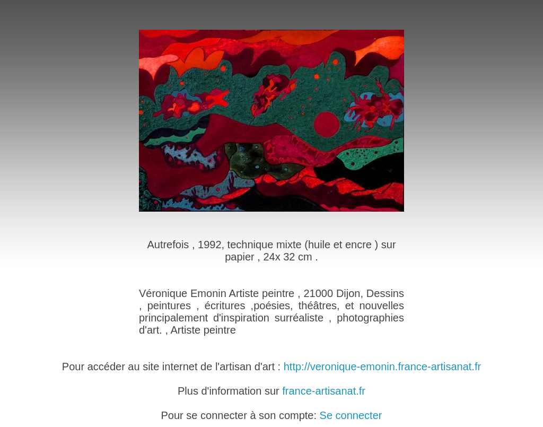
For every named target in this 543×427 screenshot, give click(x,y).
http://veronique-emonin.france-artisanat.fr (382, 366)
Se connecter (351, 415)
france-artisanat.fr (323, 391)
